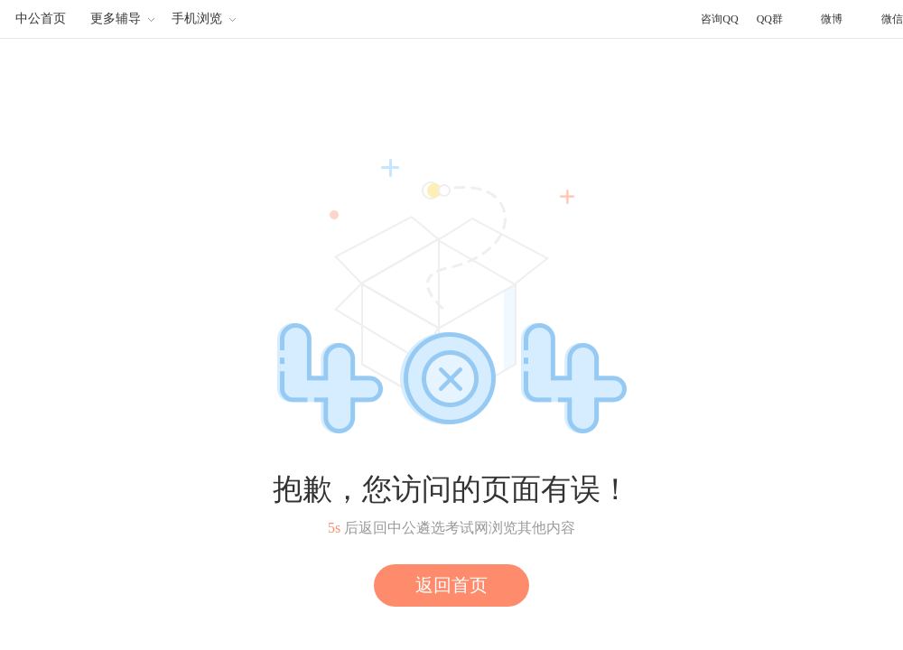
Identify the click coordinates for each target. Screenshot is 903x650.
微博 (831, 19)
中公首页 (40, 18)
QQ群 (770, 19)
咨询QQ (719, 19)
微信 (892, 19)
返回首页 (451, 585)
